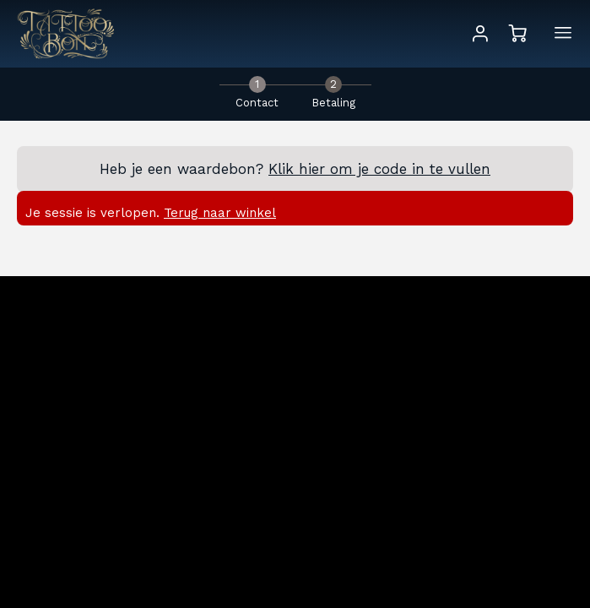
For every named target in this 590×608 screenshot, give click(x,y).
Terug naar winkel (220, 212)
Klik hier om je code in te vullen (379, 168)
